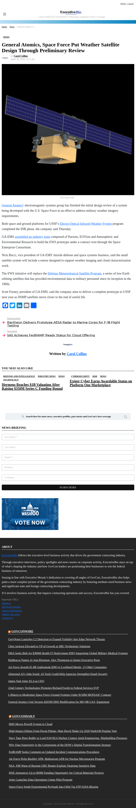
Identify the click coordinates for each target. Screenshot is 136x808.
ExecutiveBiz (9, 555)
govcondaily (23, 716)
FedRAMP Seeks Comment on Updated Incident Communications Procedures (54, 752)
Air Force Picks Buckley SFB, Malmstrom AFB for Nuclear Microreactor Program (57, 759)
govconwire (22, 631)
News (61, 376)
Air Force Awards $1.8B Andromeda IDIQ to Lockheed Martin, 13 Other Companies (57, 667)
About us (6, 603)
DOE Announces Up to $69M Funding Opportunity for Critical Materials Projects (56, 772)
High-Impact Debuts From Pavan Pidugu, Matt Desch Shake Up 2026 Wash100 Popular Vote (63, 731)
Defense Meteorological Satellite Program (74, 273)
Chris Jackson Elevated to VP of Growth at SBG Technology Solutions (49, 646)
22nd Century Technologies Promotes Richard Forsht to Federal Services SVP (53, 688)
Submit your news (11, 614)
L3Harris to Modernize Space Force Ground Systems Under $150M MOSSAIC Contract (59, 695)
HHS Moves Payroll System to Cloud (30, 724)
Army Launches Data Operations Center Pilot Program (40, 779)
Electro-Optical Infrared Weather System (86, 223)
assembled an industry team (32, 237)
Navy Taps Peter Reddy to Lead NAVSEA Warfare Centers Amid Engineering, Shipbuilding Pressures (68, 738)
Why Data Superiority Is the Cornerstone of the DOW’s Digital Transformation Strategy (60, 745)
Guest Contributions (12, 610)
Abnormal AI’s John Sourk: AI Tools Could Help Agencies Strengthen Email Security (58, 674)
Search (125, 417)
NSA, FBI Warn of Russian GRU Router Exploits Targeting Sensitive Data (52, 765)
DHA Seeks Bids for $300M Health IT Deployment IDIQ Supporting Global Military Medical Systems (68, 653)
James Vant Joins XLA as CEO (26, 681)
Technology (11, 380)
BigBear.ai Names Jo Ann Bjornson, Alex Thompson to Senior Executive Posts (54, 660)
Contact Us (7, 618)
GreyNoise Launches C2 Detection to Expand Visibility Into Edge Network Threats (56, 639)
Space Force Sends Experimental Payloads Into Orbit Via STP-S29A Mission (53, 786)
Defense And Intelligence (19, 376)
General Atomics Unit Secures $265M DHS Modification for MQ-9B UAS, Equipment (58, 702)
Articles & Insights (11, 607)
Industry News (46, 376)
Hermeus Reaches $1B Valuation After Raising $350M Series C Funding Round (32, 386)
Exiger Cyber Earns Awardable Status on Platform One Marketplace (101, 383)
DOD (94, 376)
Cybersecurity (80, 376)
